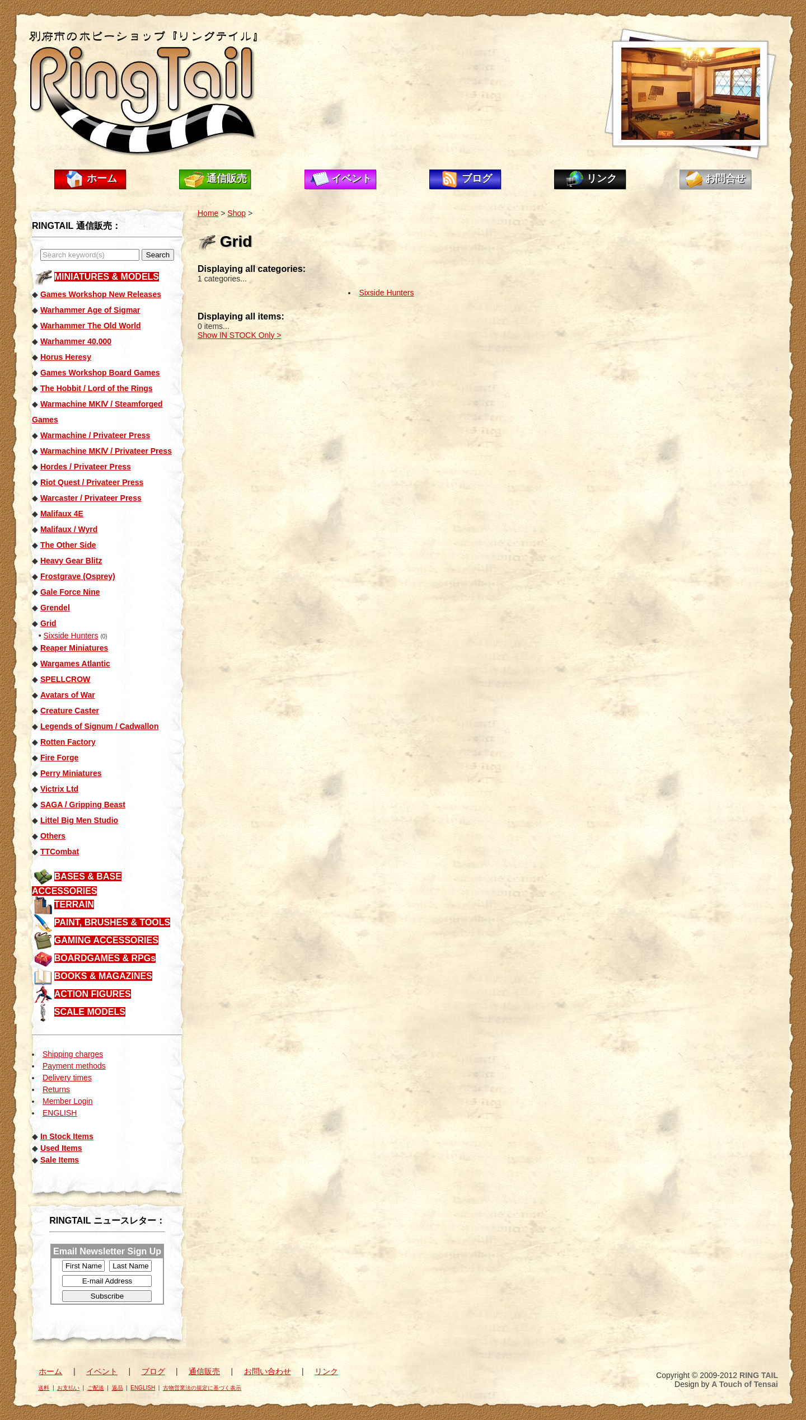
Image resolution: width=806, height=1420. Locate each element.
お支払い (68, 1388)
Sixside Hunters (70, 635)
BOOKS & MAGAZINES (103, 976)
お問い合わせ (267, 1371)
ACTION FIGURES (92, 994)
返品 (117, 1388)
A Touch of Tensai (744, 1384)
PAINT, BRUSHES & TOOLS (112, 922)
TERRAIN (74, 904)
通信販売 (227, 178)
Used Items (61, 1148)
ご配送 (95, 1388)
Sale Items (59, 1159)
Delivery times (67, 1077)
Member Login (68, 1101)
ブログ (477, 178)
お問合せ (725, 178)
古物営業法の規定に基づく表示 (202, 1388)
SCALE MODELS (89, 1012)
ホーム (102, 178)
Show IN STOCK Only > (240, 335)
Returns (56, 1089)
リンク (602, 178)
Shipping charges (73, 1054)
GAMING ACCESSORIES (106, 940)
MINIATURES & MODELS (106, 276)
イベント (351, 178)
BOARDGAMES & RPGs (105, 958)
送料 (43, 1388)
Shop (236, 213)
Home (208, 213)
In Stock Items (66, 1136)
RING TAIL (758, 1375)
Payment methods (74, 1065)
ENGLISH (60, 1112)
